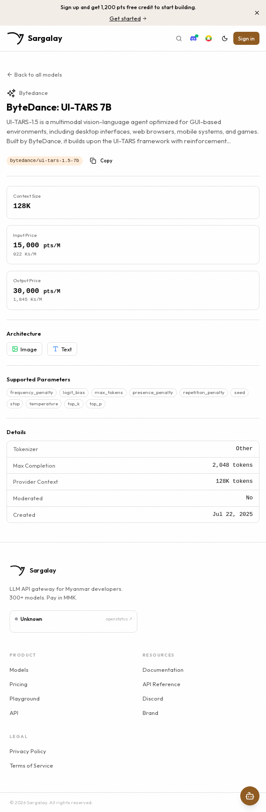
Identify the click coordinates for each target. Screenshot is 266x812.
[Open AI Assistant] (249, 795)
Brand (150, 712)
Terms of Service (31, 765)
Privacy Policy (28, 751)
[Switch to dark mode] (225, 38)
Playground (25, 698)
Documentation (163, 669)
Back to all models (34, 74)
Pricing (18, 684)
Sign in (246, 38)
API (14, 712)
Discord (153, 698)
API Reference (162, 684)
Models (19, 669)
